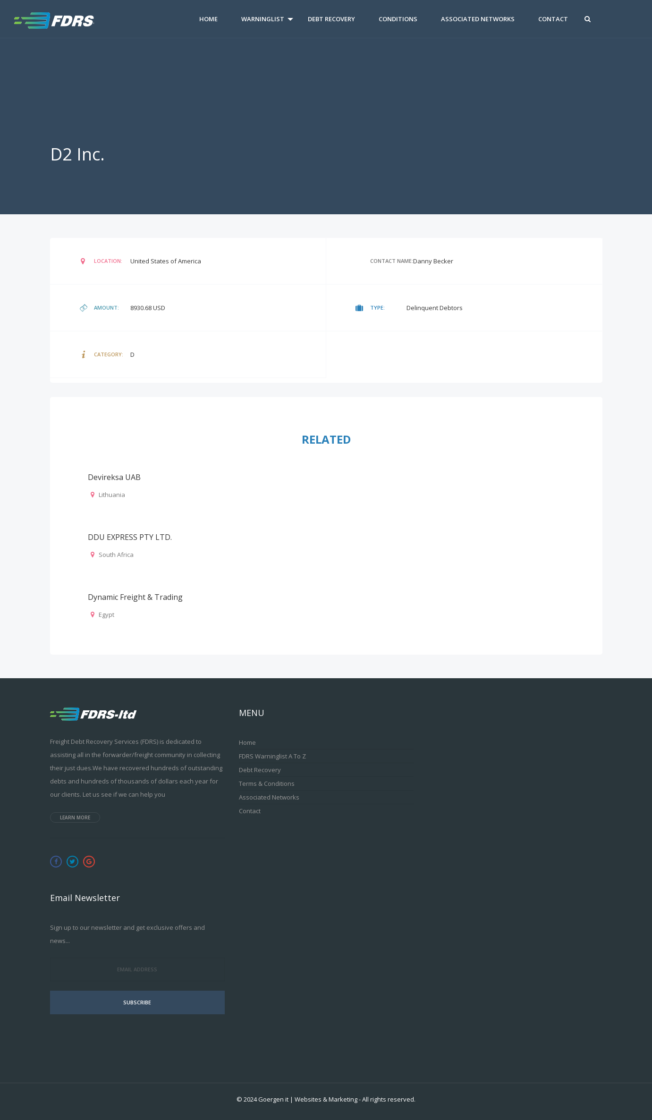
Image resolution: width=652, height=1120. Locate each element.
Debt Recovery (331, 19)
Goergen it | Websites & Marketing (307, 1099)
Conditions (398, 19)
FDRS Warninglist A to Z (272, 756)
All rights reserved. (388, 1099)
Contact (553, 19)
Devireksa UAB (114, 477)
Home (208, 19)
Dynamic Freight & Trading (135, 597)
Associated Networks (478, 19)
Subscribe (137, 1002)
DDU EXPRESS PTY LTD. (130, 537)
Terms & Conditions (267, 783)
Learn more (75, 817)
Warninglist (262, 19)
